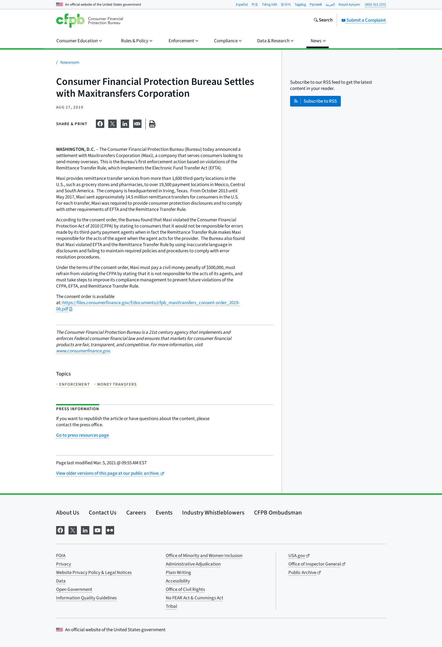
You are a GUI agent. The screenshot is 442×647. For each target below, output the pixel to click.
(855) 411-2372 (375, 4)
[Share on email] (137, 122)
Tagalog (300, 4)
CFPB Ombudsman (278, 512)
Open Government (74, 589)
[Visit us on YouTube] (97, 529)
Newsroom (69, 62)
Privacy (63, 564)
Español (242, 4)
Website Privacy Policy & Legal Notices (94, 572)
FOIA (60, 555)
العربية (330, 4)
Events (164, 512)
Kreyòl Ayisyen (349, 4)
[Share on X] (112, 122)
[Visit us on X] (72, 529)
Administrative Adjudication (193, 564)
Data (61, 581)
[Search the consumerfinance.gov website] (323, 20)
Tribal (171, 606)
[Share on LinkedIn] (125, 122)
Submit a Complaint (363, 20)
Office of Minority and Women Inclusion (204, 555)
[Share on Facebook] (100, 122)
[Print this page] (152, 124)
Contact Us (102, 512)
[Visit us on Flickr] (110, 529)
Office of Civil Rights (185, 589)
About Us (67, 512)
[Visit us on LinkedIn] (85, 529)
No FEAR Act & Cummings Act (194, 598)
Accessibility (178, 581)
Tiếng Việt (269, 4)
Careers (136, 512)
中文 (254, 4)
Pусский (316, 4)
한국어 (286, 4)
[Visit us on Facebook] (60, 529)
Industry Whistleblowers (213, 512)
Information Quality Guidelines (86, 598)
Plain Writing (178, 572)
